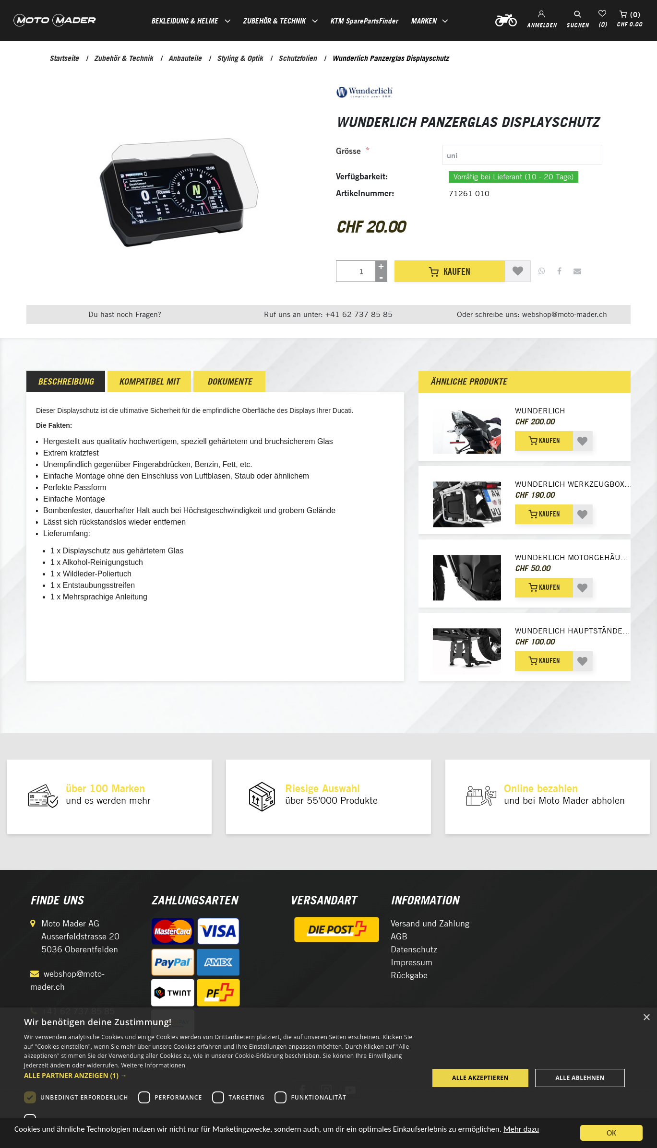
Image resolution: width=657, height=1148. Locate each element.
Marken (423, 20)
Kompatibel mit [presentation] (149, 381)
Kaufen (449, 271)
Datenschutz (414, 949)
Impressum (411, 962)
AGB (399, 936)
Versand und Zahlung (430, 923)
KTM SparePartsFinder (364, 20)
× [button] (646, 1017)
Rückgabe (409, 975)
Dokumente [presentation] (229, 381)
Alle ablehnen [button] (579, 1078)
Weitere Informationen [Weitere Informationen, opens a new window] (153, 1065)
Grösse (348, 151)
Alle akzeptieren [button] (480, 1078)
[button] (220, 1075)
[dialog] (328, 1077)
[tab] (469, 155)
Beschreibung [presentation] (66, 381)
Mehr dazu (521, 1131)
